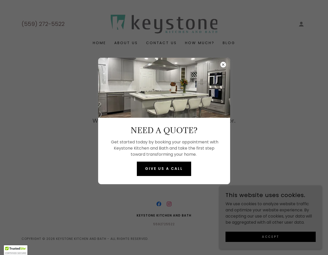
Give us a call (164, 168)
